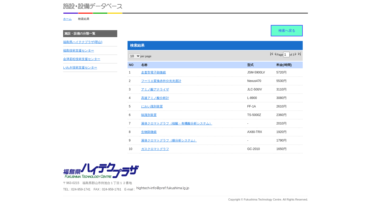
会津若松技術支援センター (81, 59)
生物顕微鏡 (149, 132)
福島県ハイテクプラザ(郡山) (82, 42)
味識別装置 (149, 115)
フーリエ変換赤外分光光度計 (161, 81)
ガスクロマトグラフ (155, 149)
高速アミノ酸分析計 (155, 98)
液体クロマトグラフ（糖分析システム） (169, 140)
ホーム (67, 18)
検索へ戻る (287, 30)
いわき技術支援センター (80, 67)
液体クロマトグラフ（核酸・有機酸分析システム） (176, 123)
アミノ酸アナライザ (155, 89)
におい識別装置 (152, 106)
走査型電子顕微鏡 (153, 72)
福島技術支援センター (78, 50)
